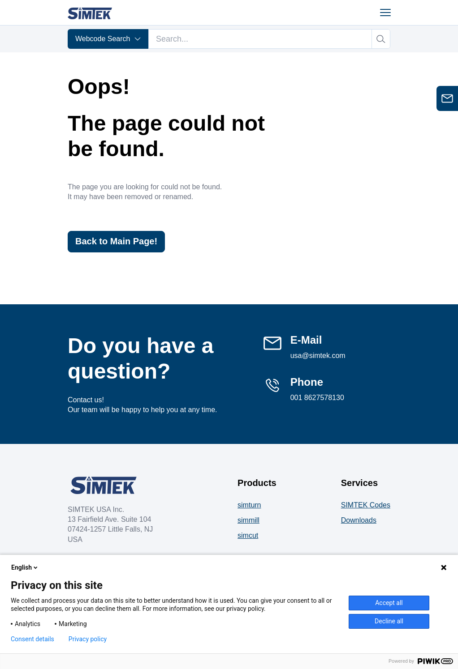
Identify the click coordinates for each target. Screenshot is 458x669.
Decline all (389, 621)
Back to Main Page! (116, 242)
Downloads (358, 520)
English (25, 567)
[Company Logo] (103, 485)
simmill (248, 520)
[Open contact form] (447, 98)
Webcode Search (108, 39)
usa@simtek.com (318, 355)
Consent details (32, 639)
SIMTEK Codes (365, 505)
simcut (248, 535)
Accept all (389, 602)
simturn (249, 505)
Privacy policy (88, 639)
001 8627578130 (317, 397)
